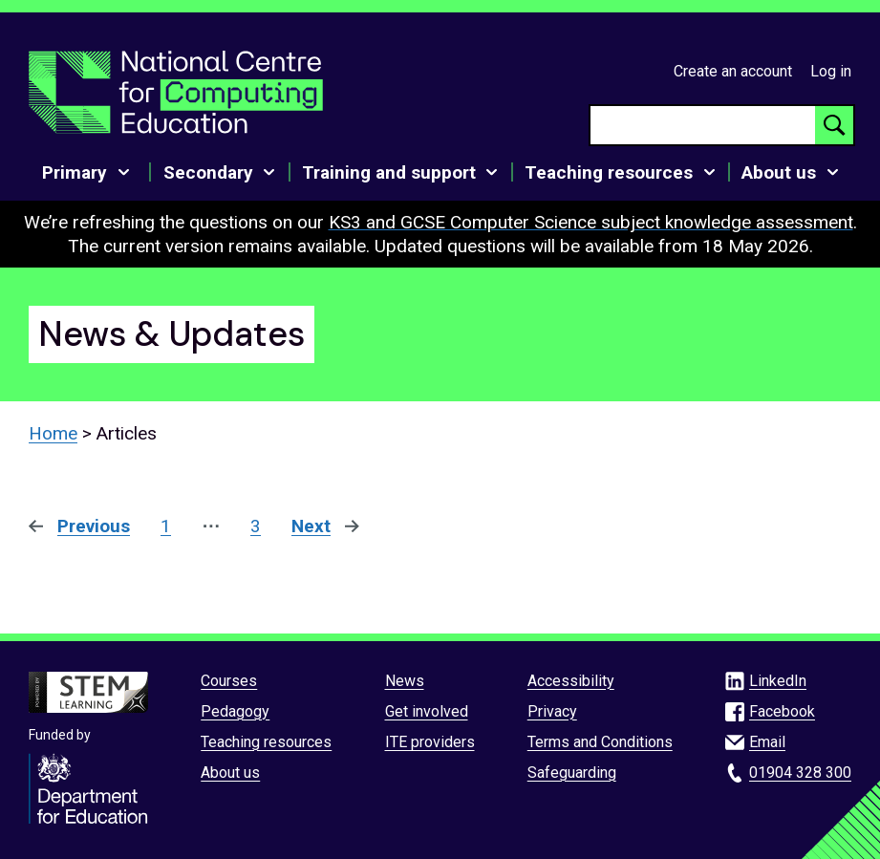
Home (53, 433)
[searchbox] (702, 125)
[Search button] (834, 125)
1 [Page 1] (166, 526)
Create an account (733, 71)
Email (767, 742)
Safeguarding (571, 772)
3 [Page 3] (255, 526)
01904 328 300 (800, 772)
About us (230, 772)
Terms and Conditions (600, 742)
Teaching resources (266, 742)
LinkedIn (777, 681)
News (404, 681)
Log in (830, 71)
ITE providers (430, 742)
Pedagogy (235, 711)
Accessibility (570, 681)
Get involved (426, 711)
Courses (229, 681)
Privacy (552, 711)
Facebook (782, 711)
